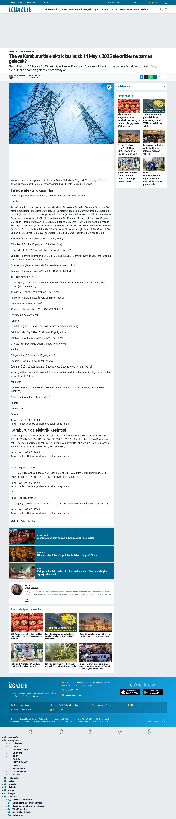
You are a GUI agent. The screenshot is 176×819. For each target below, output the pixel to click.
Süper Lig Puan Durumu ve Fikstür (26, 806)
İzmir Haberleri (50, 9)
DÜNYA (14, 765)
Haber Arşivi (56, 710)
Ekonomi (105, 9)
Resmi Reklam (141, 9)
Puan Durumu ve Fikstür (100, 705)
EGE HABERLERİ (18, 750)
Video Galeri (33, 2)
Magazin (88, 9)
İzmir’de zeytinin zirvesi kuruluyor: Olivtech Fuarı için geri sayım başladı (61, 665)
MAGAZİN (66, 722)
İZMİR (13, 746)
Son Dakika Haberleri (21, 710)
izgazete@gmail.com (74, 695)
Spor (96, 9)
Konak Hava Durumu (21, 705)
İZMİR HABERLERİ (27, 51)
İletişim (10, 793)
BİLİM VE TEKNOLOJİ (85, 719)
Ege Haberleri (75, 9)
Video (9, 781)
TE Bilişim (163, 721)
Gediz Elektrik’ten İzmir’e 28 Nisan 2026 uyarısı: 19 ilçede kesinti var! (94, 635)
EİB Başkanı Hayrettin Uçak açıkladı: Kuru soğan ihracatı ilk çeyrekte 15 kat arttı (27, 636)
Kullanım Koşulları (46, 719)
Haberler (13, 51)
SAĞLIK (74, 722)
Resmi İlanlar (126, 9)
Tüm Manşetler (135, 705)
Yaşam (114, 9)
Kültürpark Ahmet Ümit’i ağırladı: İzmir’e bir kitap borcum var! (25, 665)
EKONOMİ (25, 722)
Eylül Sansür (31, 587)
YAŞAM (88, 722)
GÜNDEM (99, 719)
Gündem (63, 9)
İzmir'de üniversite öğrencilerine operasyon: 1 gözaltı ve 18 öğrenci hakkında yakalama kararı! (94, 666)
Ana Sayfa (11, 737)
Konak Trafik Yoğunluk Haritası (64, 705)
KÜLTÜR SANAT (53, 722)
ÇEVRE (107, 719)
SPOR (81, 722)
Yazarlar (47, 2)
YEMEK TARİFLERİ (100, 722)
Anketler (10, 787)
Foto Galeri (16, 2)
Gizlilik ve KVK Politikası (65, 719)
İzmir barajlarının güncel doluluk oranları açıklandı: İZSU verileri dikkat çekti (59, 636)
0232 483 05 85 (72, 690)
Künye (12, 719)
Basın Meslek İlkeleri (28, 719)
